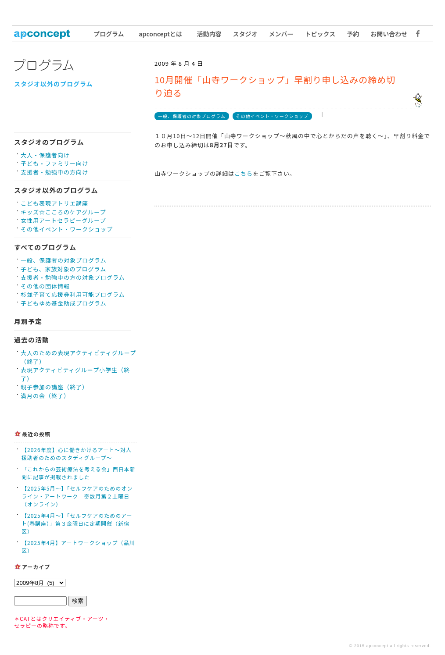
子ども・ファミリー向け (54, 163)
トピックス (320, 34)
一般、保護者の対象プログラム (64, 260)
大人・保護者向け (45, 155)
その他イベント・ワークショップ (67, 229)
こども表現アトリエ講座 (54, 203)
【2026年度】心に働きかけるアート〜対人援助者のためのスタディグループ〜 (77, 453)
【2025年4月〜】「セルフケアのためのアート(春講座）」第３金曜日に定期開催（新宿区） (77, 523)
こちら (243, 173)
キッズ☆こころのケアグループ (63, 212)
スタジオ (245, 34)
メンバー (281, 34)
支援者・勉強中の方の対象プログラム (73, 277)
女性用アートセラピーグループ (63, 220)
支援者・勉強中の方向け (54, 172)
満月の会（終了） (45, 396)
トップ (47, 34)
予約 (353, 34)
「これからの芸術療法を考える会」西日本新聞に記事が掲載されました (79, 473)
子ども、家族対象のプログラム (63, 269)
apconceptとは (160, 34)
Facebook (415, 34)
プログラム (108, 34)
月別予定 (28, 321)
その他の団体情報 (45, 286)
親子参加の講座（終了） (54, 387)
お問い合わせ (388, 34)
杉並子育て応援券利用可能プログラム (73, 294)
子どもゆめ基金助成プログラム (64, 303)
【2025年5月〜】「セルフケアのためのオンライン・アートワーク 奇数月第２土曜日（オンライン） (77, 496)
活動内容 (209, 34)
